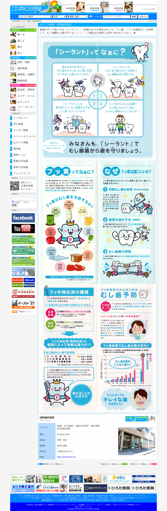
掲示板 (17, 148)
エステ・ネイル (26, 96)
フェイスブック (22, 173)
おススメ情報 (25, 21)
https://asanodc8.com (66, 457)
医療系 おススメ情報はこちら (54, 464)
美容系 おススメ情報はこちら (140, 464)
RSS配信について (24, 311)
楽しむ (21, 40)
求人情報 (18, 124)
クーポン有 (96, 16)
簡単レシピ (19, 154)
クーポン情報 (20, 130)
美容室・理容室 (26, 89)
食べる (21, 34)
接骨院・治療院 (26, 74)
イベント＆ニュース (24, 136)
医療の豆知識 (20, 161)
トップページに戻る (148, 9)
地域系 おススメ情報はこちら (111, 464)
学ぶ (19, 53)
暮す (19, 47)
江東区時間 (15, 21)
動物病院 (22, 80)
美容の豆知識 (20, 167)
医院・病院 (23, 62)
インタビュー (20, 117)
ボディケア (23, 102)
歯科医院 (22, 68)
